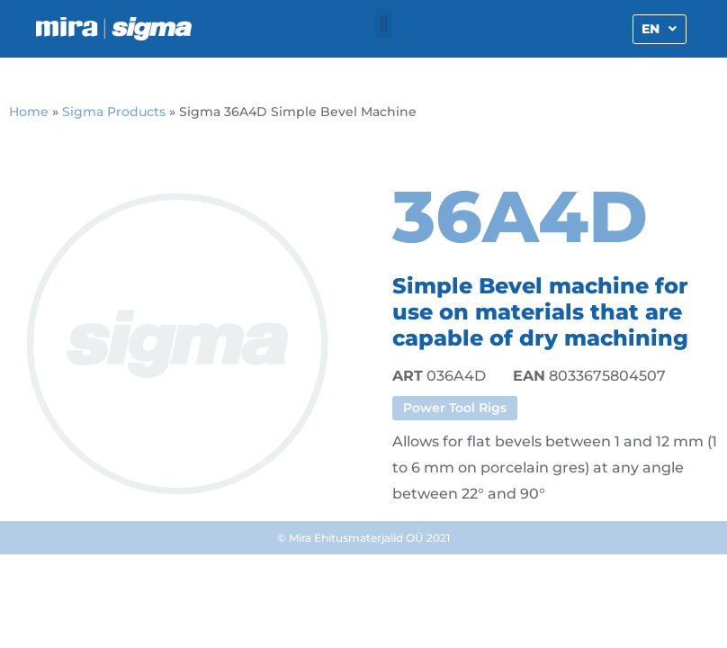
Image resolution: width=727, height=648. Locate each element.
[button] (383, 24)
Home (29, 112)
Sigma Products (114, 112)
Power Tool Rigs (455, 408)
